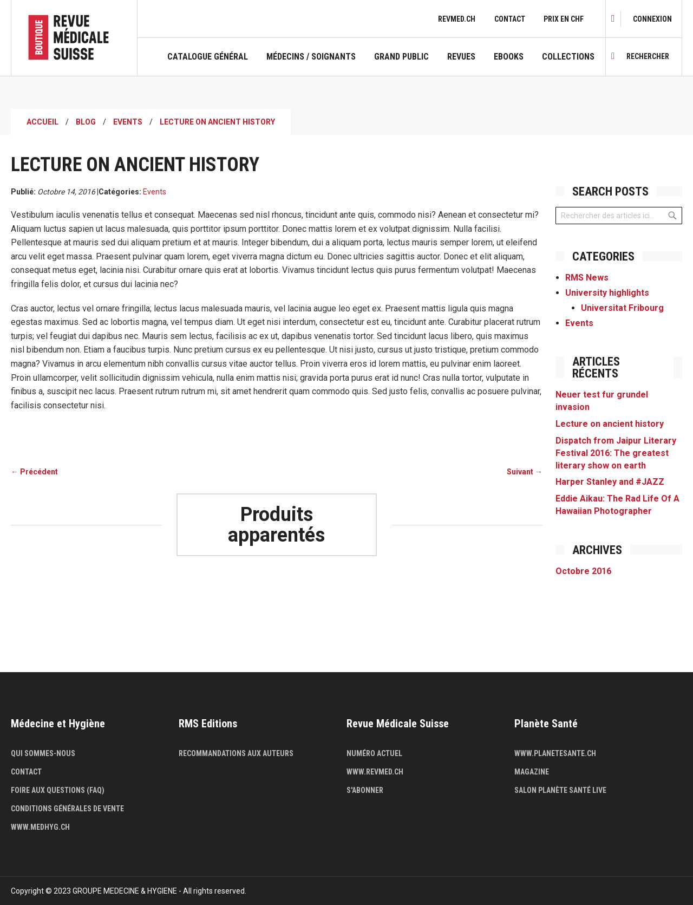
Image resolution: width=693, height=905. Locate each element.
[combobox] (618, 215)
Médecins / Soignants (311, 57)
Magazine (531, 771)
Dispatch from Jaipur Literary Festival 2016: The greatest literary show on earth (615, 453)
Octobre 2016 (583, 571)
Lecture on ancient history (609, 424)
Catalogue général (207, 57)
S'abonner (364, 790)
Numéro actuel (374, 753)
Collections (568, 57)
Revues (461, 57)
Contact (509, 19)
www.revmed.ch (374, 771)
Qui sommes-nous (43, 753)
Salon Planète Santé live (560, 790)
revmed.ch (456, 19)
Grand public (401, 57)
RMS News (587, 277)
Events (127, 122)
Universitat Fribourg (622, 308)
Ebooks (509, 57)
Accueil (42, 122)
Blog (86, 122)
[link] (652, 19)
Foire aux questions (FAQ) (57, 790)
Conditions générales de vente (67, 808)
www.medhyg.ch (40, 827)
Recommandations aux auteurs (236, 753)
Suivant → (524, 471)
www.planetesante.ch (555, 753)
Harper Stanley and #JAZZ (609, 482)
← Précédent (34, 471)
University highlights (607, 293)
